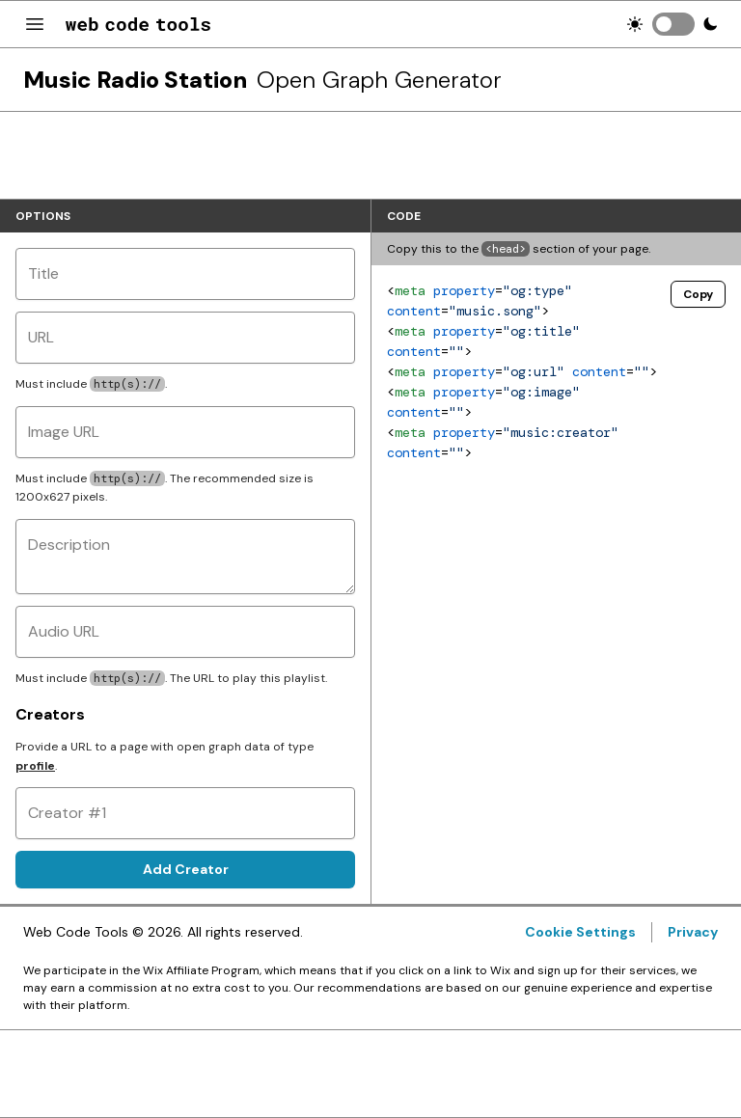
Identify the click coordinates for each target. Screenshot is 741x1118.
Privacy (693, 932)
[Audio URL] (185, 632)
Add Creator (186, 869)
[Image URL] (185, 432)
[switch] (673, 24)
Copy (698, 294)
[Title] (185, 274)
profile (35, 766)
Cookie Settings (580, 932)
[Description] (185, 556)
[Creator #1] (185, 813)
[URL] (185, 338)
